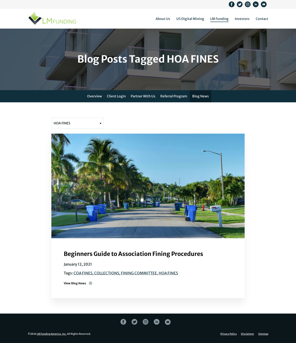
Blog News (200, 96)
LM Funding (219, 19)
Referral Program (173, 96)
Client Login (116, 96)
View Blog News (75, 283)
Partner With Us (143, 96)
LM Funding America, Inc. (52, 333)
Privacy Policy (228, 334)
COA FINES (83, 273)
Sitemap (263, 334)
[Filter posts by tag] (77, 123)
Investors (242, 19)
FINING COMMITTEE (139, 273)
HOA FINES (168, 273)
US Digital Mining (190, 19)
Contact (262, 19)
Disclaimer (247, 334)
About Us (163, 19)
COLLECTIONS (106, 273)
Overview (94, 96)
